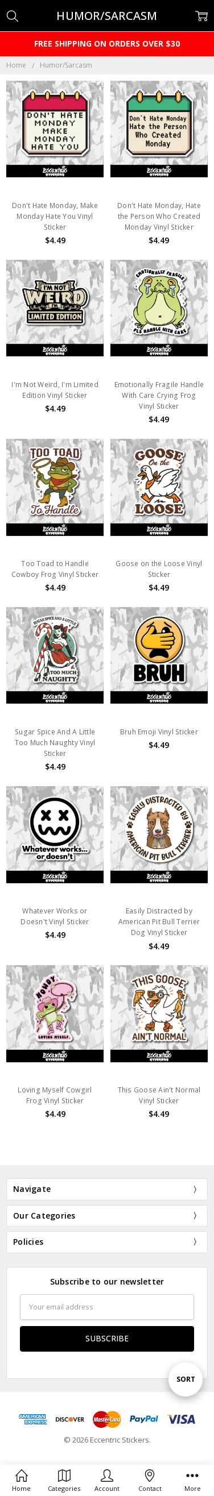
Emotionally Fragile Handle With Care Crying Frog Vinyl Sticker (159, 395)
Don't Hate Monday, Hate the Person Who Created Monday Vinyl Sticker (159, 216)
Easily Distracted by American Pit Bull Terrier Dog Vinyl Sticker (159, 921)
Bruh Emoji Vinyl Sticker (159, 732)
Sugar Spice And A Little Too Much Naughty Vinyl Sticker (55, 742)
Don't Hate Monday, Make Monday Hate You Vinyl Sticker (55, 216)
